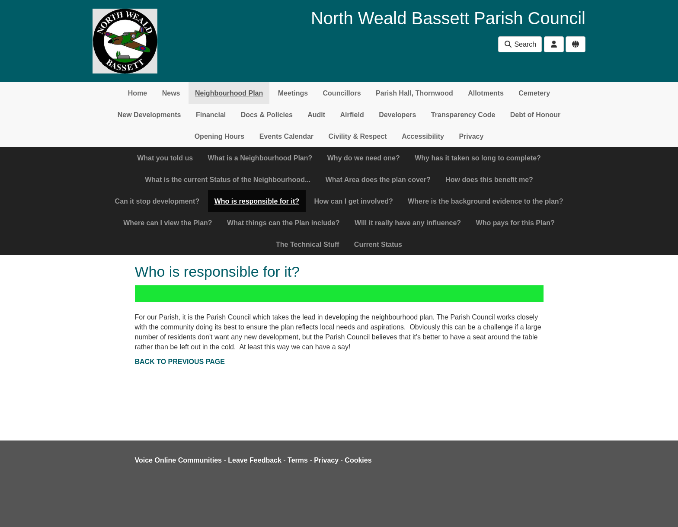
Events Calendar (286, 136)
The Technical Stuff (307, 244)
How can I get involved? (353, 201)
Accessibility (423, 136)
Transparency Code (463, 114)
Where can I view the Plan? (167, 223)
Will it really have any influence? (408, 223)
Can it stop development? (157, 201)
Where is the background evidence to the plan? (485, 201)
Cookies (358, 460)
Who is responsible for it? (256, 201)
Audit (316, 114)
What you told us (165, 158)
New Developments (149, 114)
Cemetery (534, 93)
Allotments (486, 93)
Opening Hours (220, 136)
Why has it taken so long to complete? (478, 158)
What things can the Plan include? (283, 223)
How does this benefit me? (489, 179)
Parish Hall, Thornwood (414, 93)
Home (137, 93)
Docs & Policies (267, 114)
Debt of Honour (535, 114)
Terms (298, 460)
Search (520, 44)
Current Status (378, 244)
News (171, 93)
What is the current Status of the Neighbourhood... (227, 179)
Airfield (352, 114)
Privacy (471, 136)
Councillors (342, 93)
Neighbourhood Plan (229, 93)
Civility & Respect (358, 136)
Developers (397, 114)
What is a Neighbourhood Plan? (260, 158)
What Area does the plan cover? (378, 179)
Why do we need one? (363, 158)
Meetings (293, 93)
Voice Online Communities (178, 460)
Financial (211, 114)
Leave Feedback (254, 460)
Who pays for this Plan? (515, 223)
